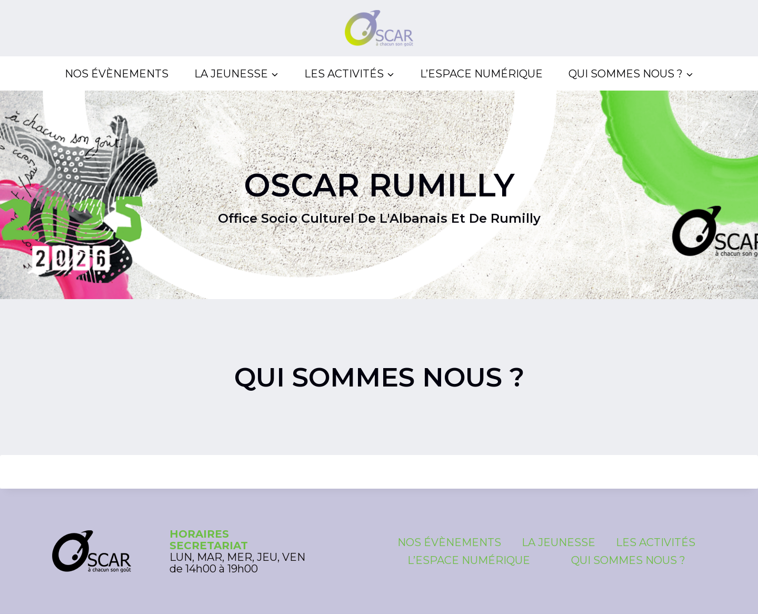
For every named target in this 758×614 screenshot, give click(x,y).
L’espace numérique (481, 73)
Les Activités (655, 542)
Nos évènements (116, 73)
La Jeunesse (558, 542)
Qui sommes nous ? (628, 560)
